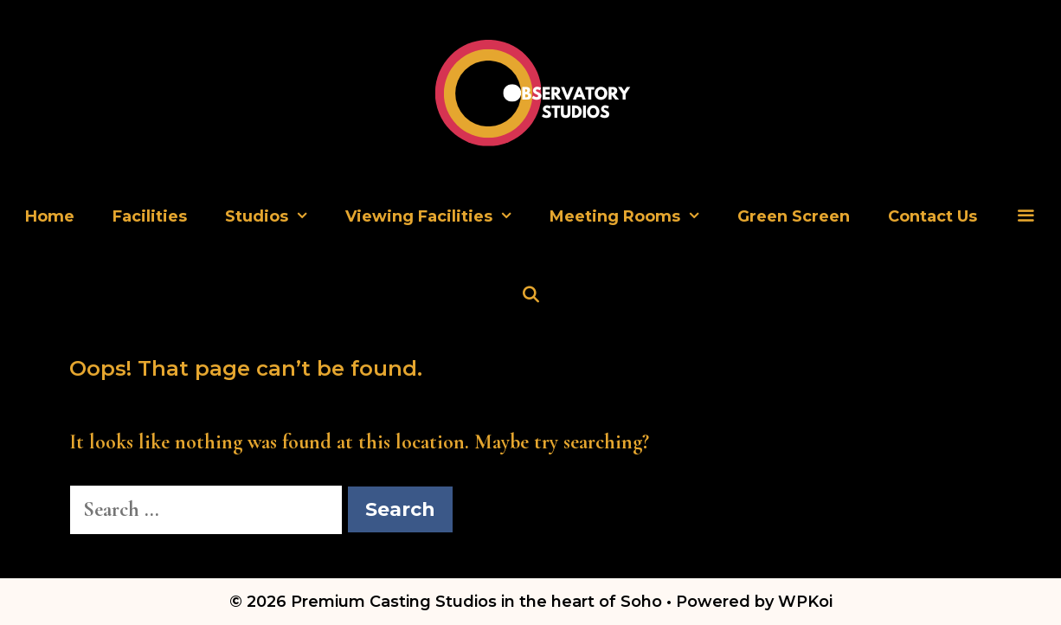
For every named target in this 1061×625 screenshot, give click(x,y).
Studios (275, 216)
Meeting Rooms (634, 216)
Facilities (150, 216)
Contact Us (932, 216)
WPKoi (805, 601)
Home (49, 216)
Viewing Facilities (437, 216)
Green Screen (793, 216)
